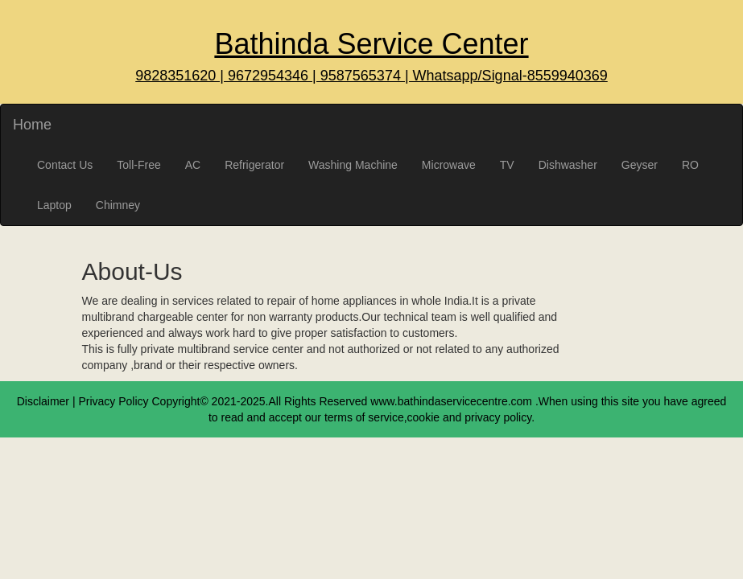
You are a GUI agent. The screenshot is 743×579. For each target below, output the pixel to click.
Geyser (639, 164)
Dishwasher (568, 164)
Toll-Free (138, 164)
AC (192, 164)
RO (690, 164)
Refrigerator (254, 164)
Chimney (118, 205)
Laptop (54, 205)
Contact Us (65, 164)
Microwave (449, 164)
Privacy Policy (113, 401)
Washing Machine (353, 164)
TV (507, 164)
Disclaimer (43, 401)
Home (32, 125)
